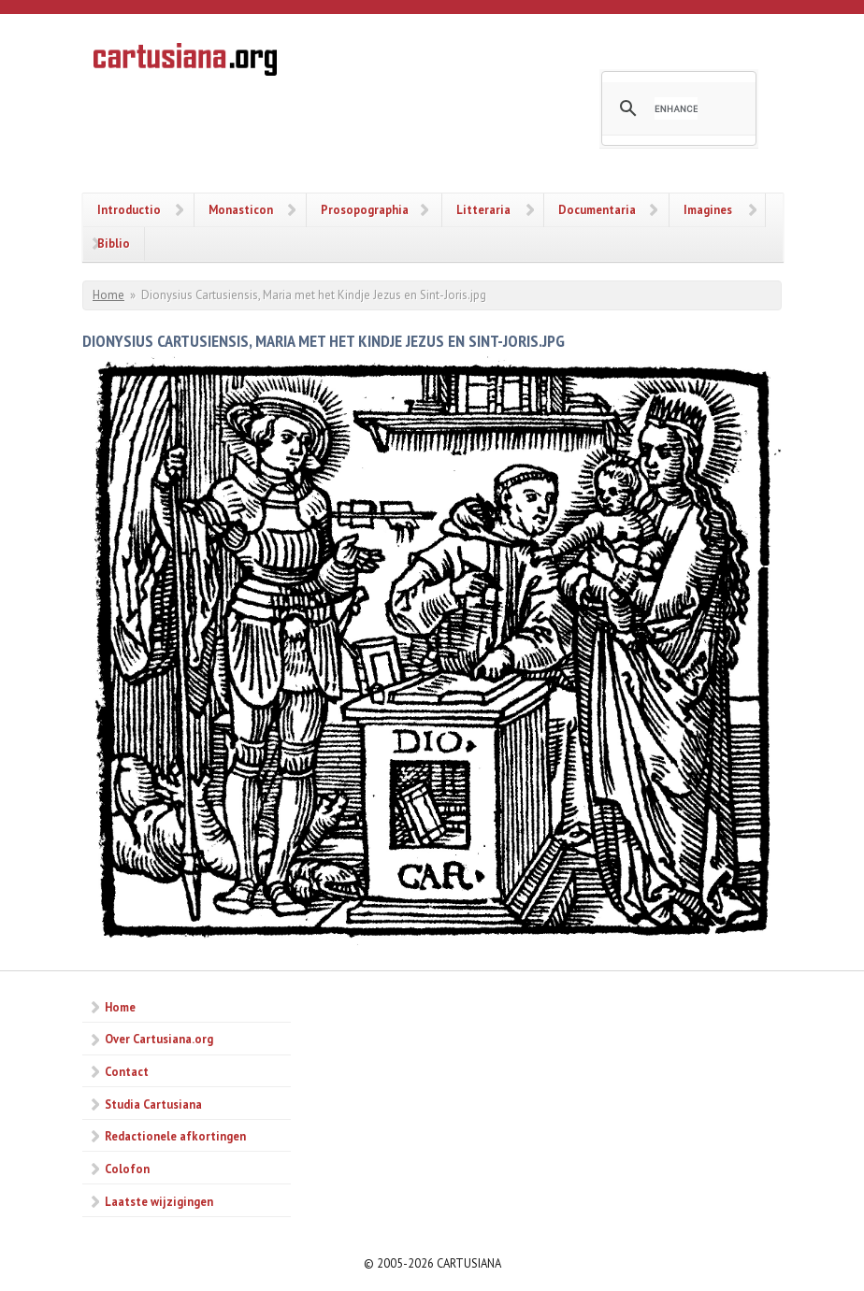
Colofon (127, 1168)
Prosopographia (365, 209)
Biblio (113, 243)
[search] (676, 108)
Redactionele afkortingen (175, 1135)
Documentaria (597, 209)
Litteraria (483, 209)
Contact (127, 1071)
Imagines (708, 209)
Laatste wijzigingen (159, 1201)
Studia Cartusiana (153, 1104)
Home (108, 295)
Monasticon (241, 209)
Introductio (129, 209)
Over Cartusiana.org (159, 1038)
